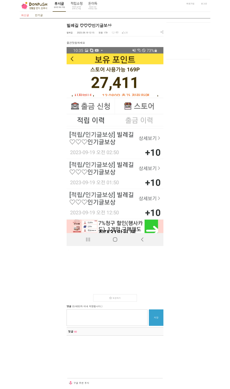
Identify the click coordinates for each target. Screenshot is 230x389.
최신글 (25, 15)
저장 (156, 317)
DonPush (34, 6)
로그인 (204, 3)
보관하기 (117, 298)
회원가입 (190, 3)
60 (117, 32)
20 (126, 32)
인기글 (39, 15)
